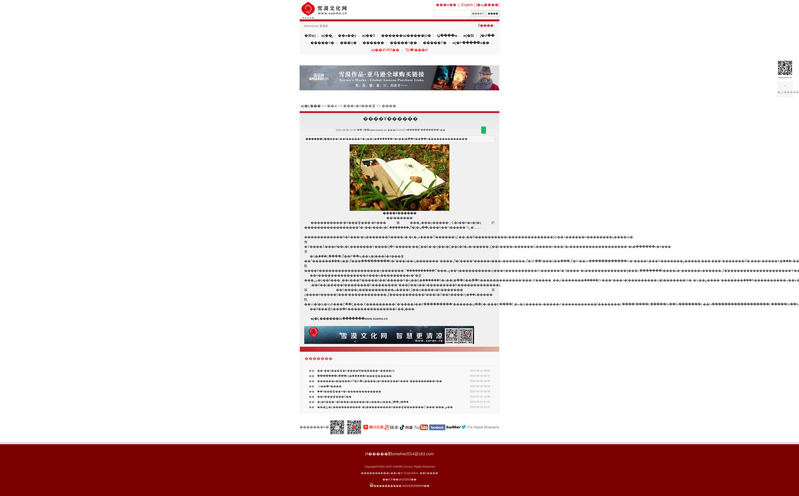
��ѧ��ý (347, 36)
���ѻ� (348, 43)
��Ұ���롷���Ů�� (334, 396)
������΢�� (483, 130)
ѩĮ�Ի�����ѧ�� (470, 43)
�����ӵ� (322, 43)
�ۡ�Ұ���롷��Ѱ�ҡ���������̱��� (349, 391)
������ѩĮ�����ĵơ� (406, 36)
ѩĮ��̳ (326, 36)
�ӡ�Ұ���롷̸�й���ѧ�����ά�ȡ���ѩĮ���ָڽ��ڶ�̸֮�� (363, 401)
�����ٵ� (435, 43)
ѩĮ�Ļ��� (311, 106)
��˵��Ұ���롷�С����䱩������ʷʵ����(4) (356, 370)
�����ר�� (403, 43)
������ (373, 43)
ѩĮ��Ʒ (368, 36)
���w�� (446, 5)
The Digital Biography (483, 427)
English (467, 5)
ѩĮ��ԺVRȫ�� (385, 50)
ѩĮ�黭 (468, 36)
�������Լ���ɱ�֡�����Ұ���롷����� (354, 375)
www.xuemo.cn (378, 129)
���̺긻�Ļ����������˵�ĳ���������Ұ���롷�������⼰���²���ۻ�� (385, 407)
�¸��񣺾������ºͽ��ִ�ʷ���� (329, 386)
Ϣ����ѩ (447, 36)
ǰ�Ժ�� (487, 36)
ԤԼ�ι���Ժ (416, 50)
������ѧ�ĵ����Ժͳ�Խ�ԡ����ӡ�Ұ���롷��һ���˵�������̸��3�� (379, 381)
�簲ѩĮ (309, 36)
